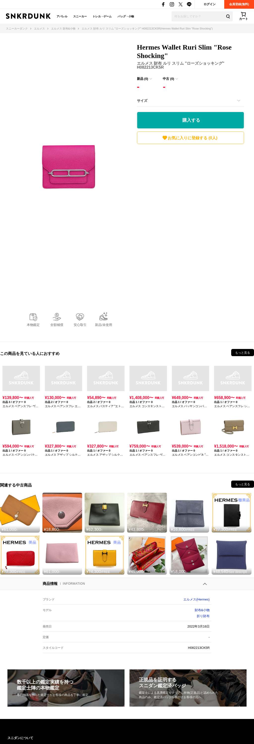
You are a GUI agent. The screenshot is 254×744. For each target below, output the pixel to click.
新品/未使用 (103, 325)
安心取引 (80, 325)
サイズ (142, 101)
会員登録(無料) (239, 4)
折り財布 (203, 616)
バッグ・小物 (126, 16)
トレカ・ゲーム (102, 16)
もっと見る (242, 352)
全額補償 (56, 325)
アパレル (62, 16)
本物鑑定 (33, 325)
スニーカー (80, 16)
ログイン (210, 4)
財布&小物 (202, 610)
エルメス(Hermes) (196, 599)
